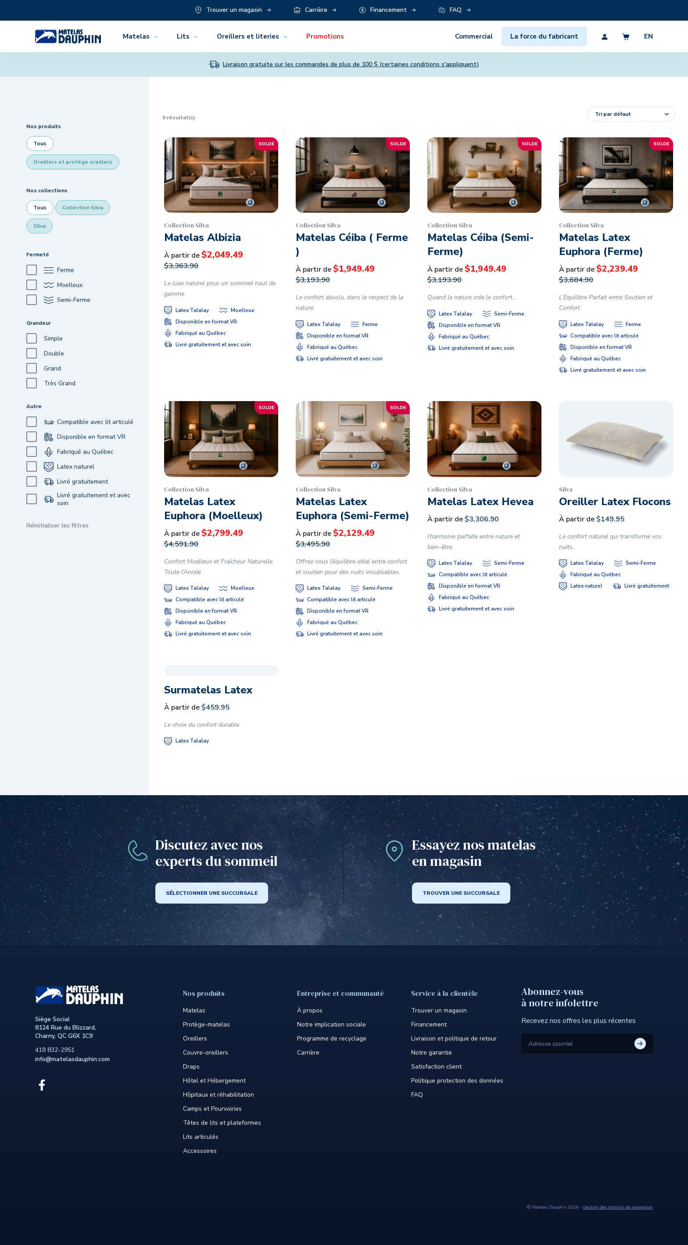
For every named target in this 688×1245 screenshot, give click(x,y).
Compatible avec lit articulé (79, 422)
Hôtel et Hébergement (214, 1080)
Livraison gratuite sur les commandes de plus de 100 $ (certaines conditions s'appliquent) (351, 64)
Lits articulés (201, 1137)
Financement (429, 1024)
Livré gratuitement (67, 482)
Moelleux (54, 285)
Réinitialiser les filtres (57, 525)
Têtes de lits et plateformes (222, 1123)
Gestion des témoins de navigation (618, 1207)
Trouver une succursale (461, 893)
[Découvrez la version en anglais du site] (641, 36)
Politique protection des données (457, 1080)
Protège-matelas (206, 1024)
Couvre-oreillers (205, 1052)
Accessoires (200, 1151)
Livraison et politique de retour (454, 1038)
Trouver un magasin (439, 1010)
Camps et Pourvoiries (212, 1109)
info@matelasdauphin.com (72, 1059)
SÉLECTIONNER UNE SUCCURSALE (212, 893)
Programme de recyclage (331, 1038)
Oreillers (195, 1038)
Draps (191, 1066)
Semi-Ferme (58, 300)
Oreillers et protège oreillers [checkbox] (72, 161)
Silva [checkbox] (39, 226)
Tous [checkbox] (40, 143)
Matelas (194, 1010)
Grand (43, 368)
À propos (309, 1010)
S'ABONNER (640, 1043)
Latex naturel (60, 467)
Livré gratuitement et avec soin (78, 499)
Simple (44, 339)
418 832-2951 (55, 1050)
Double (45, 353)
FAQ (417, 1095)
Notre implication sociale (331, 1024)
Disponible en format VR (75, 437)
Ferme (50, 270)
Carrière (308, 1052)
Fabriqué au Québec (70, 452)
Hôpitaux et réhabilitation (218, 1095)
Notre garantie (431, 1052)
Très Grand (50, 383)
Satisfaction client (436, 1066)
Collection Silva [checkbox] (82, 207)
